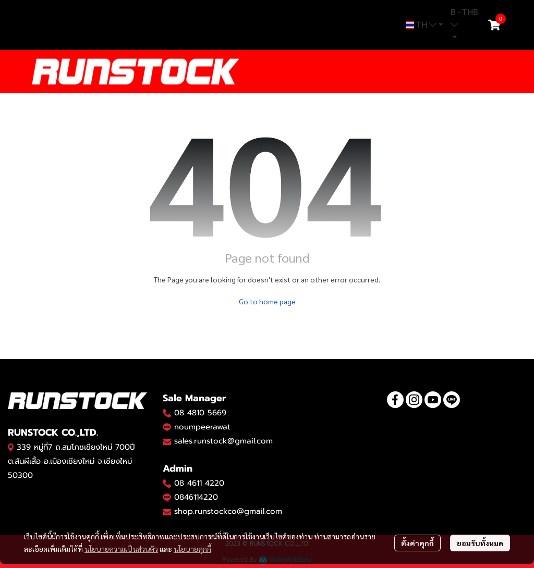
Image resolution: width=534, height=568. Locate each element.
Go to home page (267, 301)
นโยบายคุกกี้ (192, 548)
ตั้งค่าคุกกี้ (417, 543)
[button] (424, 25)
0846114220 (196, 497)
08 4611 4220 (199, 483)
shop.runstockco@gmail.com (228, 511)
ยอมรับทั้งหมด (480, 543)
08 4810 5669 (200, 412)
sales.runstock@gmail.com (223, 441)
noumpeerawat (202, 427)
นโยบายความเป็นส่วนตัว (121, 548)
